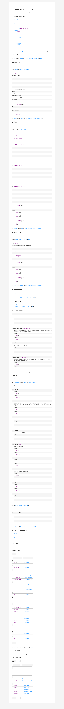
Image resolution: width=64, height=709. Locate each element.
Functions (15, 543)
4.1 (18, 31)
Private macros (26, 565)
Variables (15, 539)
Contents (28, 5)
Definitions (15, 228)
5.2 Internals (18, 36)
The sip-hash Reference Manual (25, 51)
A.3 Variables (18, 44)
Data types (15, 540)
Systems (15, 51)
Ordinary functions (17, 304)
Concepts (15, 536)
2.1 (18, 22)
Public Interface (16, 293)
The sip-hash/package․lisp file (27, 673)
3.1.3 (23, 28)
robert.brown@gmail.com (23, 80)
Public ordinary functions (28, 575)
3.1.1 (23, 25)
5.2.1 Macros (20, 37)
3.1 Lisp (17, 24)
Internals (15, 295)
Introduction (16, 5)
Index (31, 5)
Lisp (14, 126)
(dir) (22, 5)
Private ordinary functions (28, 582)
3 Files (15, 23)
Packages (15, 118)
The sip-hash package (25, 690)
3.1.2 (23, 27)
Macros (15, 379)
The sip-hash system (25, 688)
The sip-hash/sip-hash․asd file (27, 675)
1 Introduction (16, 19)
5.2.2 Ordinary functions (22, 39)
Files (14, 58)
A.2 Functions (18, 43)
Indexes (15, 285)
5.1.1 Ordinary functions (22, 35)
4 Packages (16, 30)
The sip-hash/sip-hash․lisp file (27, 677)
